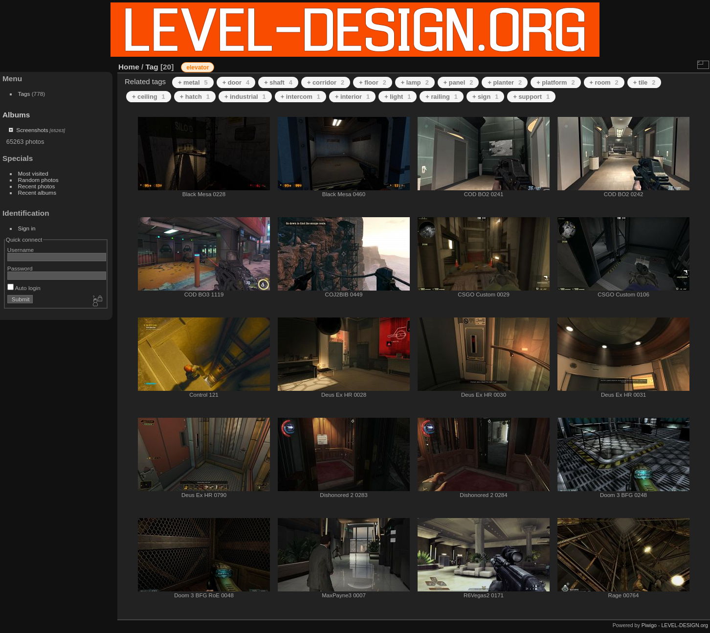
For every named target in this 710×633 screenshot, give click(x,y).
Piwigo (649, 625)
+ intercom (300, 96)
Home (128, 67)
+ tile (644, 82)
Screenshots (32, 130)
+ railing (441, 96)
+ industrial (245, 96)
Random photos (38, 180)
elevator (197, 67)
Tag (152, 67)
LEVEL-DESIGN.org (684, 625)
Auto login (24, 288)
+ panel (458, 82)
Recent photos (36, 186)
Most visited (33, 173)
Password (20, 268)
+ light (397, 96)
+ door (236, 82)
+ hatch (195, 96)
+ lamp (415, 82)
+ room (604, 82)
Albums (16, 115)
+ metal (193, 82)
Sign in (27, 228)
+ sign (485, 96)
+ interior (352, 96)
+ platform (555, 82)
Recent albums (37, 192)
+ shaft (278, 82)
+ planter (505, 82)
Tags (24, 93)
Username (20, 250)
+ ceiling (148, 96)
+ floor (372, 82)
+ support (531, 96)
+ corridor (325, 82)
